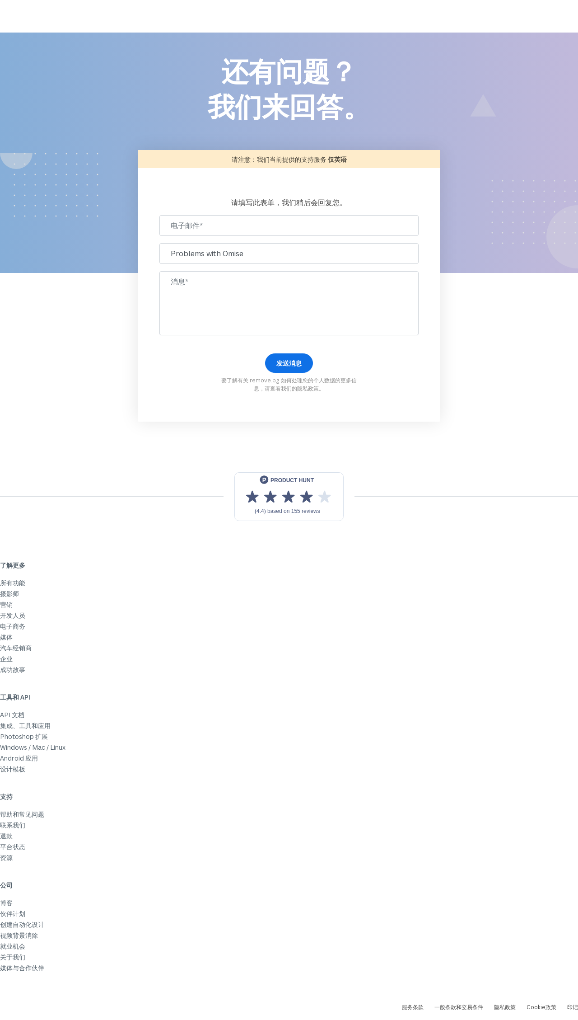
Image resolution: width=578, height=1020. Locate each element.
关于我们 (12, 957)
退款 (6, 836)
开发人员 (12, 615)
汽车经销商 (16, 648)
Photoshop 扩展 (24, 736)
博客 (6, 902)
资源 (6, 857)
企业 (6, 658)
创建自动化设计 (22, 924)
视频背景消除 (19, 935)
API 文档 (12, 714)
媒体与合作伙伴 (22, 968)
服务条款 (413, 1007)
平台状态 (12, 846)
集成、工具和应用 (25, 725)
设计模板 (12, 769)
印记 (572, 1007)
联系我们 (12, 825)
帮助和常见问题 (22, 814)
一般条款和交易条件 (458, 1007)
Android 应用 (19, 758)
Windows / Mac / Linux (32, 747)
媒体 (6, 637)
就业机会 (12, 946)
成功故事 (12, 669)
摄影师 (9, 593)
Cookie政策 (541, 1007)
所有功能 (12, 582)
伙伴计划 (12, 913)
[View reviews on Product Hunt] (289, 496)
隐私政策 (308, 388)
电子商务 (12, 626)
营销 (6, 604)
